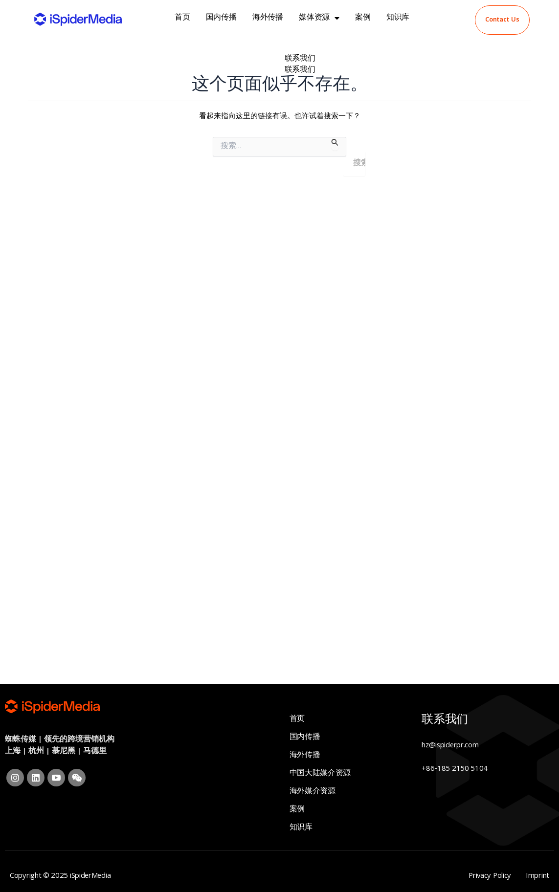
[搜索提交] (335, 144)
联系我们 (300, 59)
